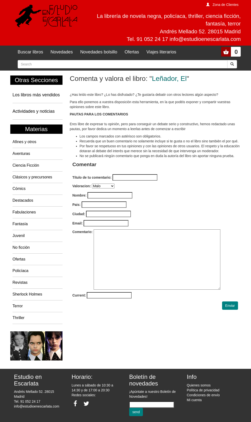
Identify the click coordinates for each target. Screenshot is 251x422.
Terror (18, 306)
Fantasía (20, 224)
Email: (77, 223)
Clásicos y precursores (32, 177)
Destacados (23, 200)
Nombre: (79, 195)
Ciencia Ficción (26, 165)
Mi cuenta (194, 400)
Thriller (19, 318)
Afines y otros (24, 142)
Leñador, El (169, 78)
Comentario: (82, 232)
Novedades (61, 52)
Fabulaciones (24, 212)
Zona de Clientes (225, 5)
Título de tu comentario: (91, 177)
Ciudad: (78, 214)
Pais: (76, 205)
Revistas (20, 282)
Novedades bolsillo (98, 52)
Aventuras (21, 153)
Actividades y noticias (34, 111)
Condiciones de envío (203, 395)
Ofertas (132, 52)
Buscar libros (30, 52)
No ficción (21, 247)
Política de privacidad (203, 390)
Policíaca (20, 271)
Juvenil (19, 236)
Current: (79, 295)
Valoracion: (81, 186)
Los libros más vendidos (36, 94)
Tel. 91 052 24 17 (27, 401)
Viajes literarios (161, 52)
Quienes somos (199, 385)
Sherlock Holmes (27, 294)
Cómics (19, 188)
